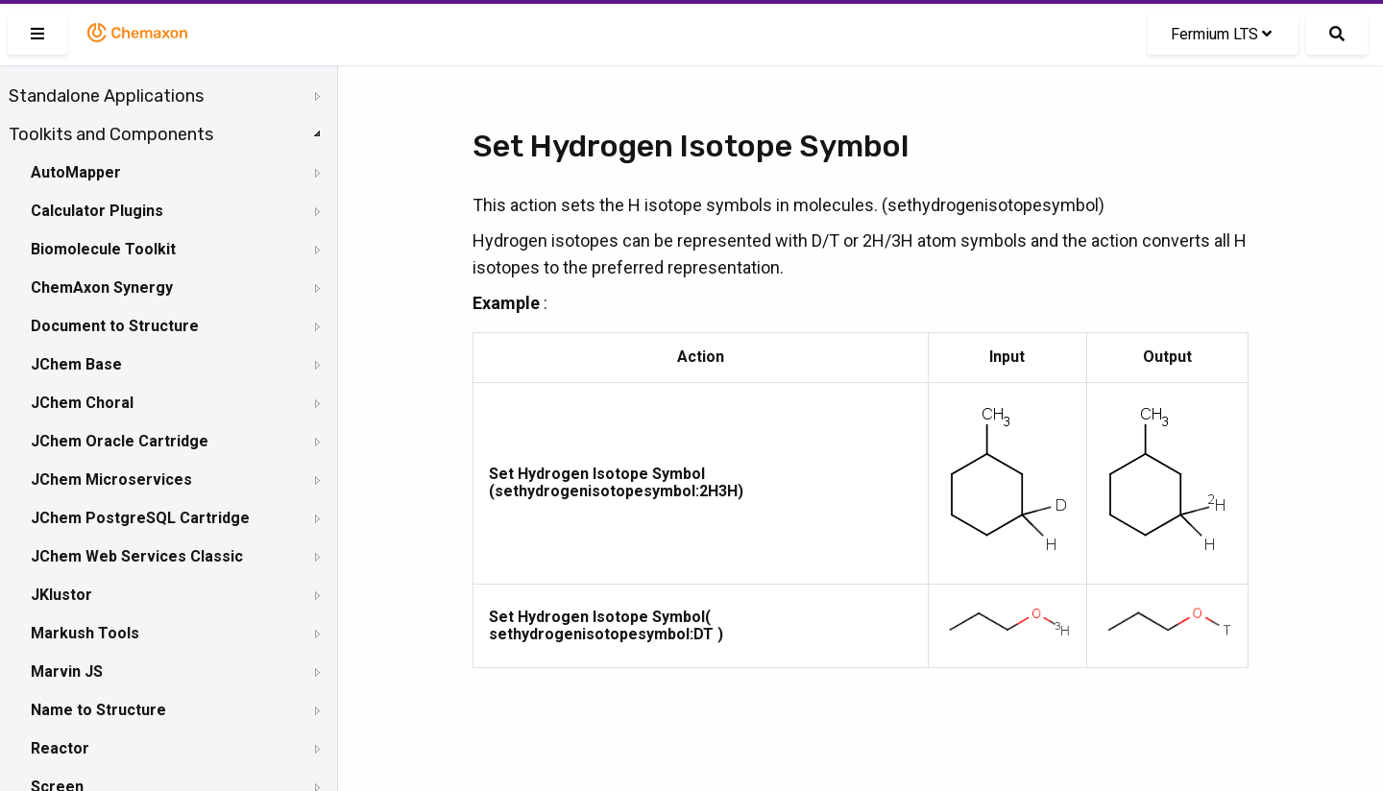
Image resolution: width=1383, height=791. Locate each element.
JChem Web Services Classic (137, 556)
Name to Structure (98, 710)
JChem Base (76, 364)
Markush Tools (85, 633)
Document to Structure (115, 326)
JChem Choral (82, 403)
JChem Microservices (111, 479)
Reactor (60, 748)
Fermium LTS (1221, 34)
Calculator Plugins (97, 211)
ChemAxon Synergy (102, 287)
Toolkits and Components (111, 134)
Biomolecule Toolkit (103, 249)
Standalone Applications (106, 96)
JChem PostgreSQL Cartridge (140, 518)
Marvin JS (67, 671)
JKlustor (61, 595)
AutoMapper (76, 172)
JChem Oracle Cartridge (119, 441)
